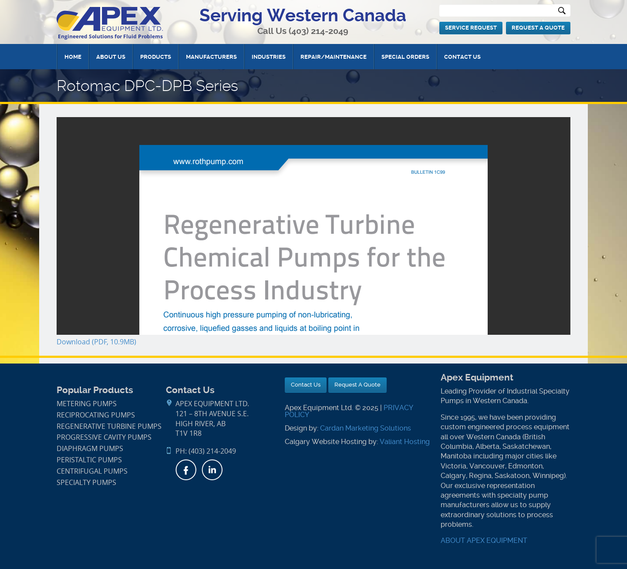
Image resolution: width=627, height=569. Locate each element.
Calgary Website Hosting (326, 442)
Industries (269, 57)
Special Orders (405, 57)
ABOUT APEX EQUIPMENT (484, 540)
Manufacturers (211, 57)
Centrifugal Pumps (92, 471)
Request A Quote (538, 27)
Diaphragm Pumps (90, 448)
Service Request (471, 27)
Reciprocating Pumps (96, 415)
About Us (110, 57)
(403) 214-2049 (318, 31)
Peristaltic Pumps (89, 460)
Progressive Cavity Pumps (104, 437)
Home (72, 57)
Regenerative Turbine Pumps (109, 426)
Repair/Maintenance (333, 57)
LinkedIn (212, 469)
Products (155, 57)
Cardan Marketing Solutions (365, 428)
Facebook (185, 469)
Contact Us (462, 57)
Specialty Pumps (86, 482)
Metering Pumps (87, 404)
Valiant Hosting (405, 442)
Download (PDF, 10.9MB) (96, 342)
